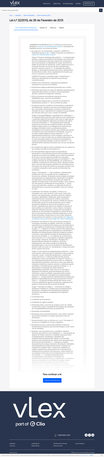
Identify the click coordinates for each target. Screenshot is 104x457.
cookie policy (84, 455)
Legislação (12, 443)
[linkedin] (92, 435)
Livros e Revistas (79, 443)
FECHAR (101, 455)
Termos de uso (13, 452)
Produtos (46, 3)
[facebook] (89, 435)
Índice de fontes (57, 445)
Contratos (12, 445)
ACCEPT (91, 455)
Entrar (78, 3)
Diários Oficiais (35, 445)
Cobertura (56, 3)
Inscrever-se (89, 3)
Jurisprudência (35, 443)
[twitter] (86, 435)
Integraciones (68, 3)
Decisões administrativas (60, 443)
